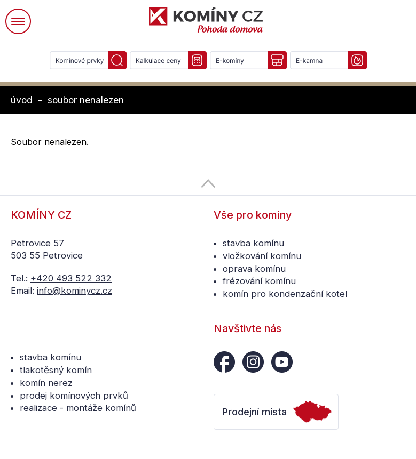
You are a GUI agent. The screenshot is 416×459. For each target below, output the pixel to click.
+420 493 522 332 (71, 278)
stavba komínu (253, 243)
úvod (22, 100)
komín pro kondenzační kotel (285, 293)
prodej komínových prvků (74, 395)
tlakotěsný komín (56, 370)
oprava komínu (254, 268)
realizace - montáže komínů (78, 407)
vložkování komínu (262, 256)
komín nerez (46, 382)
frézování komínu (259, 281)
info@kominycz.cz (74, 290)
